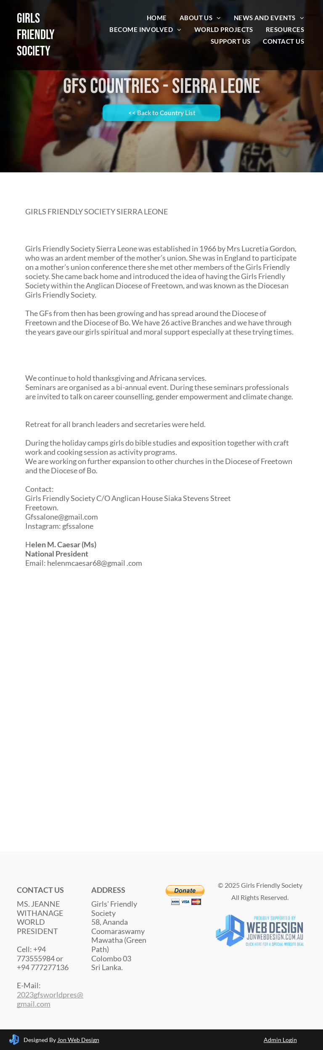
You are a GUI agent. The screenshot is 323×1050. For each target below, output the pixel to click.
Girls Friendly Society (36, 35)
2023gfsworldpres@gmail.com (50, 999)
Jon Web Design (78, 1039)
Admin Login (280, 1039)
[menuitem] (156, 18)
